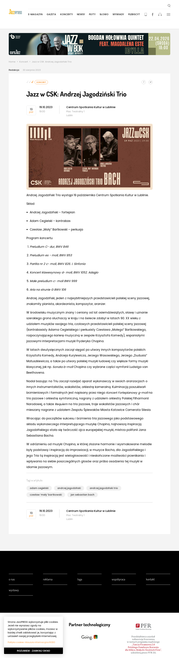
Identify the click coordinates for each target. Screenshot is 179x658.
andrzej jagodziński (69, 488)
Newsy (82, 14)
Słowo (104, 14)
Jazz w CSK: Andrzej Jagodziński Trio (52, 61)
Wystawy (14, 590)
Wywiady (119, 14)
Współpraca (118, 579)
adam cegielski (39, 488)
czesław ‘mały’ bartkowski (46, 494)
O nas (12, 579)
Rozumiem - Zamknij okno (33, 650)
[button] (169, 6)
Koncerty (67, 14)
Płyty (93, 14)
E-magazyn (36, 14)
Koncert (23, 61)
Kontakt (150, 579)
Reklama (47, 579)
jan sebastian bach (82, 494)
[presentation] (19, 12)
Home (12, 61)
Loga (79, 579)
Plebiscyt (135, 14)
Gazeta (52, 14)
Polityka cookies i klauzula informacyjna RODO (31, 642)
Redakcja (14, 70)
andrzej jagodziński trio (104, 488)
